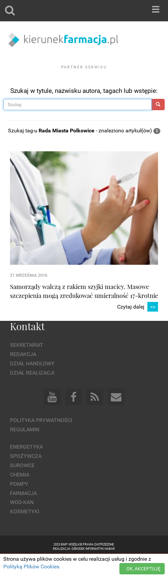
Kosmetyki (24, 530)
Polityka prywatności (41, 438)
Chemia (19, 493)
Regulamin (24, 447)
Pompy (19, 502)
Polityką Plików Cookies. (32, 566)
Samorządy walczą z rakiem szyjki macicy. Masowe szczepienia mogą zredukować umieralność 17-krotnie (84, 309)
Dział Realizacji (32, 391)
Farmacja (23, 511)
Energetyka (26, 465)
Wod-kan (22, 520)
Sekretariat (26, 363)
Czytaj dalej (137, 325)
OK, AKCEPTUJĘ (143, 568)
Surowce (22, 483)
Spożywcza (26, 474)
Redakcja (23, 372)
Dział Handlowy (32, 382)
